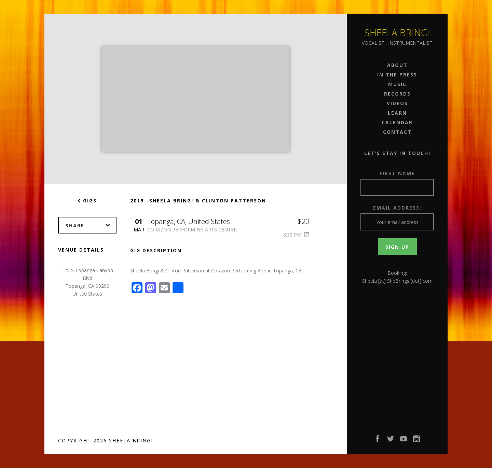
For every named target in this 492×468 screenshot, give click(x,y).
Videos (397, 103)
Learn (397, 113)
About (397, 65)
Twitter (390, 440)
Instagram (416, 440)
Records (397, 93)
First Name (397, 173)
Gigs (87, 200)
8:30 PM (296, 234)
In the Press (397, 74)
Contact (397, 132)
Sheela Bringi (397, 32)
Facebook (377, 440)
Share (91, 225)
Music (397, 84)
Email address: (397, 207)
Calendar (397, 122)
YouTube (403, 440)
